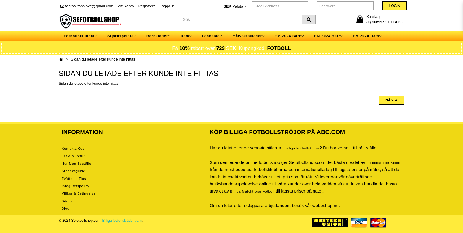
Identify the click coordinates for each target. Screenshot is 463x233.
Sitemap (69, 201)
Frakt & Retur (73, 156)
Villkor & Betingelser (79, 193)
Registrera (147, 6)
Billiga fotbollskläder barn (122, 221)
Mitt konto (125, 6)
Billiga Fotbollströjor (301, 148)
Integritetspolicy (75, 186)
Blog (65, 208)
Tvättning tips (74, 178)
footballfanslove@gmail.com (86, 6)
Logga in (167, 6)
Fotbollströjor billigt (383, 162)
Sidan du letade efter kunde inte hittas (103, 59)
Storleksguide (73, 171)
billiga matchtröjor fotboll (252, 191)
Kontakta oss (73, 148)
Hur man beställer (77, 163)
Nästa (391, 100)
